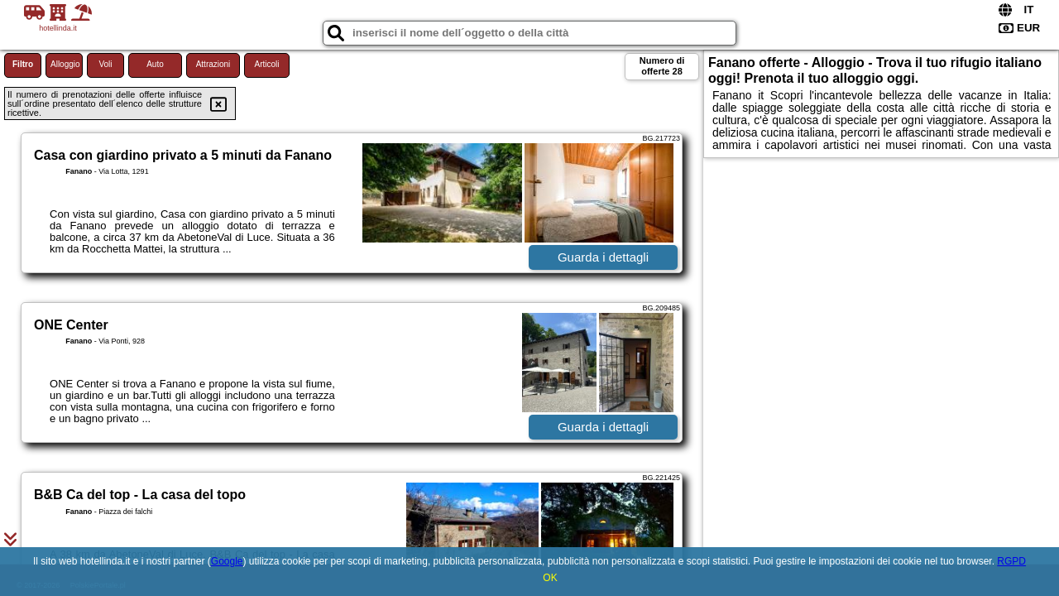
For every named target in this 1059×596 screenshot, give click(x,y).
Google (227, 561)
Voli (105, 64)
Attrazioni (213, 64)
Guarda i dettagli (603, 257)
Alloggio (65, 64)
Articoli (266, 64)
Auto (155, 64)
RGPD (1011, 561)
